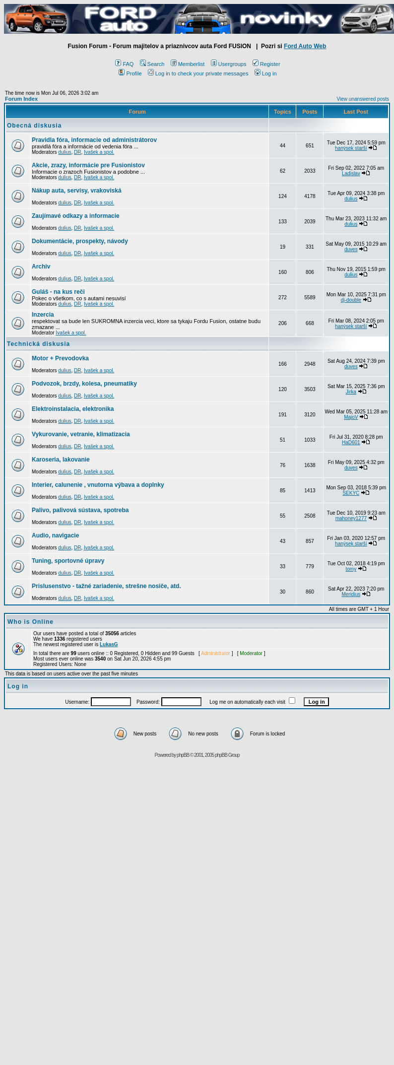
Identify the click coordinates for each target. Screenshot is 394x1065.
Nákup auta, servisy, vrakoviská (77, 190)
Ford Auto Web (305, 46)
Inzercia (43, 314)
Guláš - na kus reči (58, 291)
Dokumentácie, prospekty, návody (80, 241)
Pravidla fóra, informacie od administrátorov (94, 139)
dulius (64, 152)
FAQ (124, 64)
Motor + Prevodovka (60, 358)
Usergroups (229, 64)
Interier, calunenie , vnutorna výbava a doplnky (98, 484)
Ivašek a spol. (99, 152)
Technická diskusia (38, 343)
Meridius (350, 594)
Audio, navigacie (55, 535)
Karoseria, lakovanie (61, 459)
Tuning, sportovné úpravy (68, 560)
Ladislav (351, 173)
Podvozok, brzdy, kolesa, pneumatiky (84, 383)
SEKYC (350, 493)
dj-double (351, 300)
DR (77, 152)
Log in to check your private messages (198, 73)
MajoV (351, 417)
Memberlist (188, 64)
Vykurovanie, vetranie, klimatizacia (81, 434)
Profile (130, 73)
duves (351, 249)
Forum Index (21, 99)
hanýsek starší (351, 148)
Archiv (41, 266)
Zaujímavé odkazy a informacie (76, 215)
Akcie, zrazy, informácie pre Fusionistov (88, 165)
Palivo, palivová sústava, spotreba (80, 510)
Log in (266, 73)
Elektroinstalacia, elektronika (73, 408)
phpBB (183, 755)
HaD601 (351, 442)
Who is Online (30, 621)
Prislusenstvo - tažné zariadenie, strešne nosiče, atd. (106, 586)
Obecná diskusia (34, 125)
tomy (350, 569)
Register (266, 64)
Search (152, 64)
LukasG (109, 644)
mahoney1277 (351, 518)
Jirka (351, 392)
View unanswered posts (363, 99)
